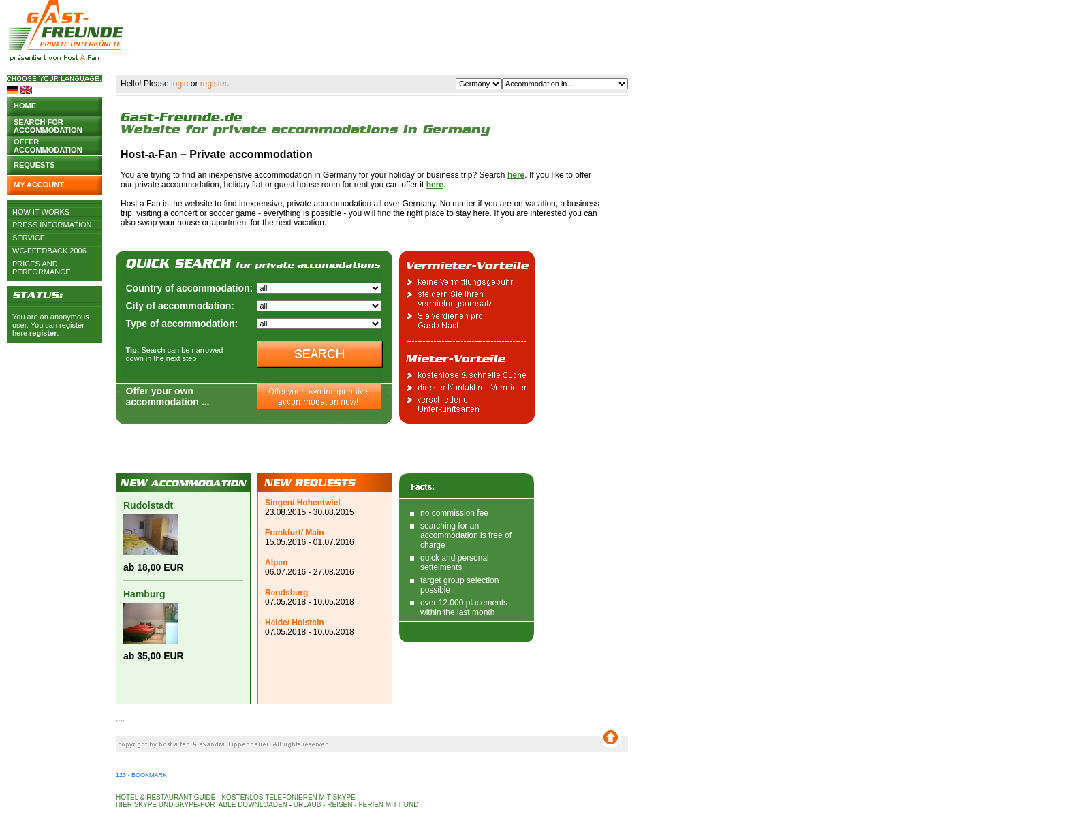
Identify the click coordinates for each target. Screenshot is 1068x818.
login (179, 84)
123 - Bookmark (141, 775)
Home (25, 105)
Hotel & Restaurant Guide (166, 797)
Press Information (52, 225)
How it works (40, 212)
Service (28, 238)
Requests (34, 165)
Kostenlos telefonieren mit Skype (288, 797)
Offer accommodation (48, 145)
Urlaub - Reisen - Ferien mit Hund (356, 804)
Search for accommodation (48, 125)
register (43, 333)
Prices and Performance (41, 263)
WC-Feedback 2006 (49, 251)
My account (39, 184)
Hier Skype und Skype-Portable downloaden (201, 804)
